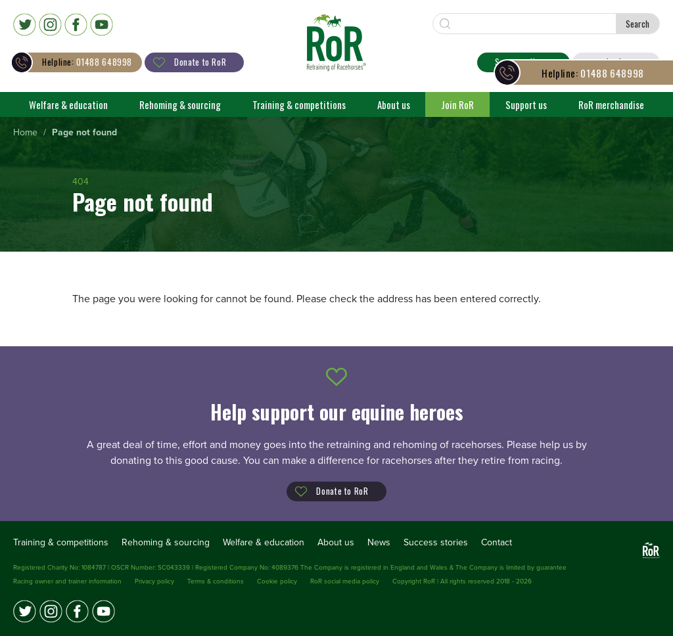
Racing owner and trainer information (67, 581)
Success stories (436, 542)
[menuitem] (25, 133)
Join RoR (457, 104)
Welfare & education (68, 104)
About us (393, 104)
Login (616, 61)
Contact (496, 542)
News (378, 542)
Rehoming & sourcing (180, 104)
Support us (526, 104)
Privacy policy (154, 581)
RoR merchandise (611, 104)
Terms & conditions (215, 581)
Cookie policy (277, 581)
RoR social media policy (344, 581)
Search (637, 23)
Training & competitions (299, 104)
